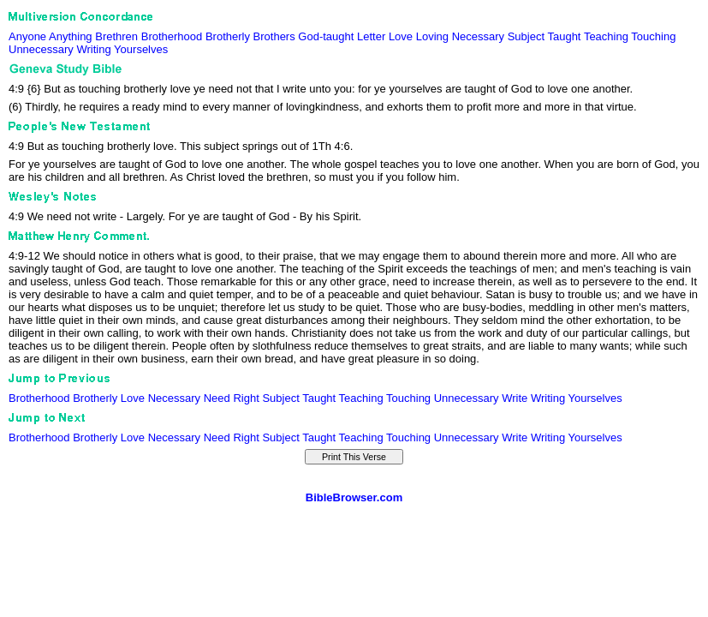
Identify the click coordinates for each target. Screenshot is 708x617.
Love (401, 36)
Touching (653, 36)
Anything (70, 36)
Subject (526, 36)
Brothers (274, 36)
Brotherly (227, 36)
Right (246, 398)
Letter (371, 36)
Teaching (606, 36)
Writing (94, 49)
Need (217, 398)
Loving (432, 36)
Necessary (478, 36)
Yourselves (141, 49)
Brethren (116, 36)
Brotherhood (172, 36)
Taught (563, 36)
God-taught (326, 36)
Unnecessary (41, 49)
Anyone (27, 36)
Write (514, 398)
